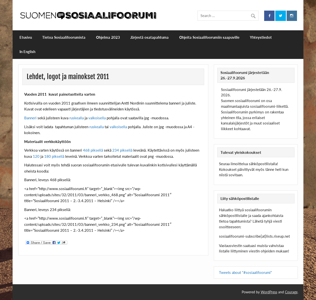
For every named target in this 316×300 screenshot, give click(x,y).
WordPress (269, 292)
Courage (291, 292)
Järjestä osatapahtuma (149, 37)
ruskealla (76, 118)
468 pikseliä (93, 150)
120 (36, 156)
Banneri (30, 118)
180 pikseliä (54, 156)
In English (27, 51)
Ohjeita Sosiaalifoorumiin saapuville (209, 37)
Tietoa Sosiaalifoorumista (63, 37)
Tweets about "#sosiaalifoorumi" (245, 272)
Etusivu (26, 37)
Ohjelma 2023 (108, 37)
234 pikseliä (121, 150)
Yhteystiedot (261, 37)
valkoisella (96, 118)
